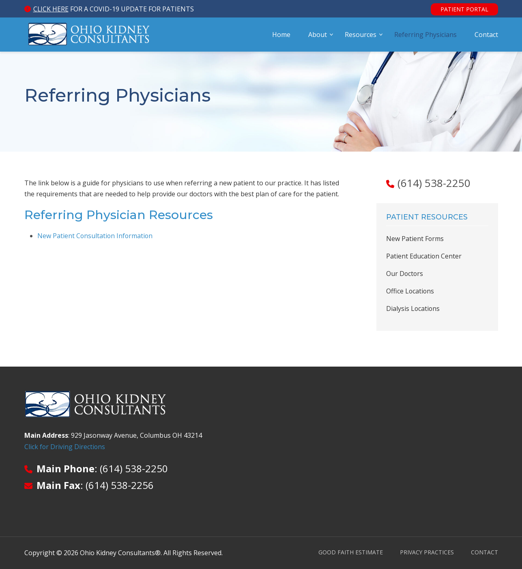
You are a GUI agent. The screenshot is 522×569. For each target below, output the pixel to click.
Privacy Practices (427, 552)
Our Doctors (405, 273)
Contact (486, 35)
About (317, 35)
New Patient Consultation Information (95, 235)
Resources (360, 35)
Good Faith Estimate (350, 552)
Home (281, 35)
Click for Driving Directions (65, 446)
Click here (51, 8)
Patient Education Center (424, 256)
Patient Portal (464, 9)
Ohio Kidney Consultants (89, 35)
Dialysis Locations (413, 308)
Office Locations (410, 291)
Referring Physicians (425, 35)
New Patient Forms (415, 238)
